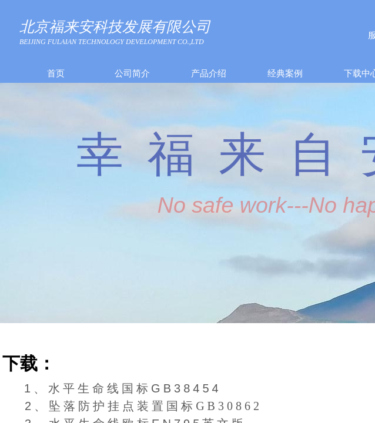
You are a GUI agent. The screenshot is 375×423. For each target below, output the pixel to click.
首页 (56, 73)
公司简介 (132, 73)
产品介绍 (208, 73)
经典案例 (285, 73)
